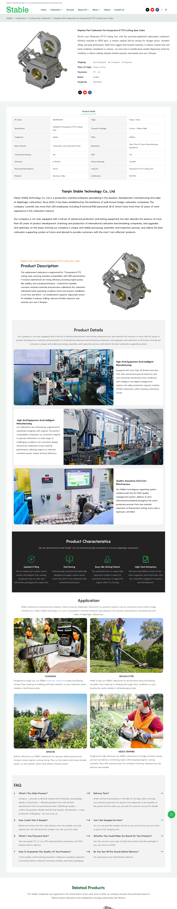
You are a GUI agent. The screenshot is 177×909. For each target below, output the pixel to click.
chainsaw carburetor (55, 680)
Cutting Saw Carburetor (40, 18)
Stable (9, 18)
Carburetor (21, 18)
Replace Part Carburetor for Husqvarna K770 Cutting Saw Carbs (83, 18)
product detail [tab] (88, 111)
